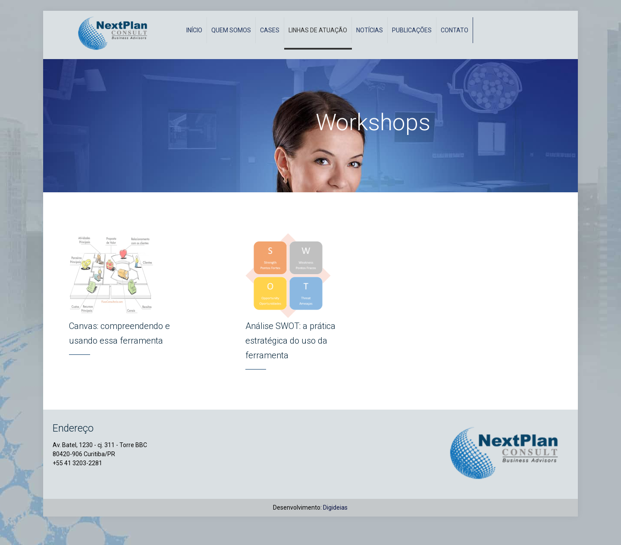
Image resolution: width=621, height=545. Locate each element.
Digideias (335, 525)
